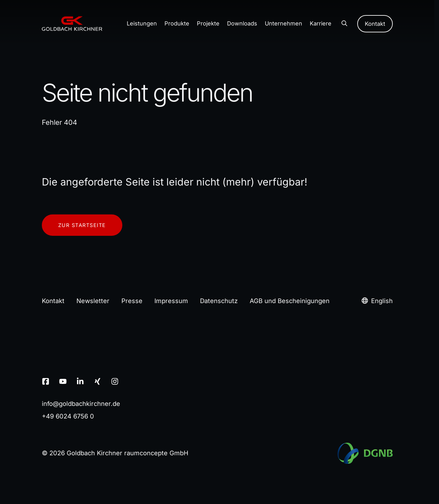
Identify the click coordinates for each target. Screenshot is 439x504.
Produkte (176, 23)
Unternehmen (283, 23)
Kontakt (375, 23)
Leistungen (142, 23)
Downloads (242, 23)
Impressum (171, 301)
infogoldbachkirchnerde (81, 403)
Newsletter (92, 301)
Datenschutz (219, 301)
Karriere (320, 23)
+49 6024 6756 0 (68, 416)
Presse (131, 301)
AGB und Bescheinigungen (290, 301)
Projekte (208, 23)
